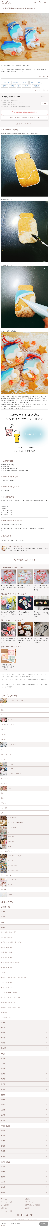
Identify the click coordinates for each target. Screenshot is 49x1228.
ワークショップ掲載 (6, 1211)
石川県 (3, 1063)
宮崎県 (3, 1187)
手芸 (5, 788)
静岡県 (3, 1084)
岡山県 (3, 1130)
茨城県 (3, 1022)
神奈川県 (3, 1048)
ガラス (6, 832)
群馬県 (3, 1032)
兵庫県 (3, 1115)
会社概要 (27, 1208)
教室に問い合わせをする (24, 560)
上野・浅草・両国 (6, 1017)
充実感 (4, 86)
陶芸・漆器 (7, 837)
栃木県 (3, 1027)
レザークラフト (8, 818)
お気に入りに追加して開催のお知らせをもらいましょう (28, 117)
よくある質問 (5, 1205)
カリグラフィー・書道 (10, 773)
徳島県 (3, 1146)
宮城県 (3, 916)
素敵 (39, 82)
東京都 (3, 927)
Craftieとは (4, 1199)
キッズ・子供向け (9, 865)
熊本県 (3, 1177)
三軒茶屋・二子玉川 (7, 937)
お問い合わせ (5, 1208)
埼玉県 (3, 1038)
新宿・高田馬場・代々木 (8, 1002)
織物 (5, 846)
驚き (32, 82)
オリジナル (6, 82)
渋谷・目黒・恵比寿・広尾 (8, 932)
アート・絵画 (8, 827)
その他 (6, 894)
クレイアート (8, 769)
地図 (44, 104)
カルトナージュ (8, 880)
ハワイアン (27, 86)
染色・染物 (7, 841)
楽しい (25, 82)
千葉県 (3, 1043)
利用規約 (27, 1199)
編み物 (6, 884)
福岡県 (3, 1166)
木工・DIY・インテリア (11, 856)
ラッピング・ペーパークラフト (13, 822)
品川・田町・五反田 (7, 952)
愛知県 (3, 1089)
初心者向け (16, 82)
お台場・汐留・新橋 (7, 967)
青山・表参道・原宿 (7, 957)
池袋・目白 (4, 1012)
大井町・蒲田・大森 (7, 982)
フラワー (6, 720)
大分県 (3, 1182)
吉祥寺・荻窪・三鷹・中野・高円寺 (11, 942)
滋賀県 (3, 1099)
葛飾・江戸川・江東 (7, 987)
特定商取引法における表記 (32, 1205)
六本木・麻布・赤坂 (7, 947)
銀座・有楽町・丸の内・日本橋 (10, 962)
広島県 (3, 1135)
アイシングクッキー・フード (12, 870)
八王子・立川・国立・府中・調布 (10, 997)
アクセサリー (8, 744)
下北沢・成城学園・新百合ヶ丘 (10, 992)
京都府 (3, 1105)
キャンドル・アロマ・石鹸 (11, 700)
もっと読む (43, 76)
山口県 (3, 1141)
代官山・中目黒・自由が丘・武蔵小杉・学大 (13, 977)
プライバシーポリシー (31, 1202)
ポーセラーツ (8, 764)
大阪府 (3, 1110)
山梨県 (3, 1068)
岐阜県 (3, 1079)
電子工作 (6, 860)
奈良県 (3, 1120)
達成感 (12, 86)
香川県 (3, 1151)
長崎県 (3, 1171)
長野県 (3, 1074)
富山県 (3, 1058)
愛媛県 (3, 1156)
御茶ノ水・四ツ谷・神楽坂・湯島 (10, 1007)
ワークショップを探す (7, 1202)
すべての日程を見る (24, 124)
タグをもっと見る (41, 90)
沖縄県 (3, 1192)
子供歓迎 (36, 86)
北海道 (3, 911)
